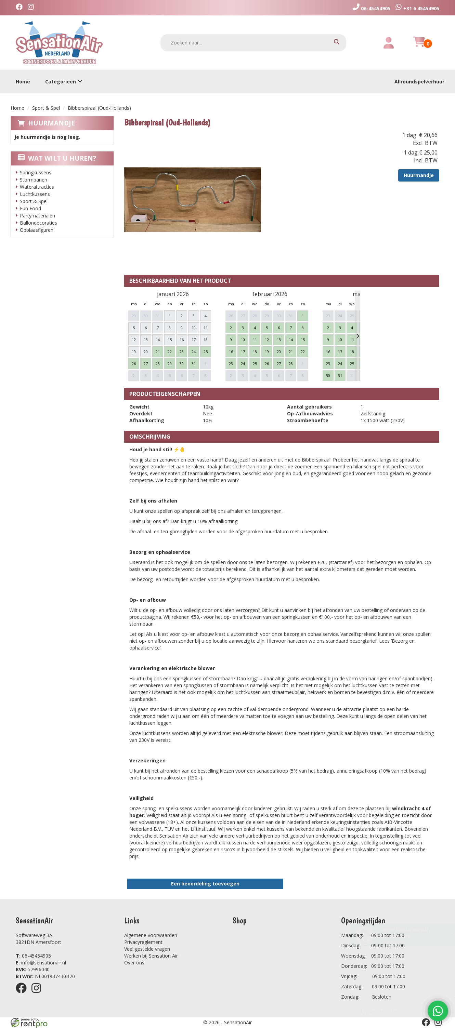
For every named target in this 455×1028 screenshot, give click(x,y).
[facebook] (21, 7)
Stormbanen (33, 179)
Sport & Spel (46, 108)
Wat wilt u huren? (57, 158)
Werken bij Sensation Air (151, 955)
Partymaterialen (37, 215)
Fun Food (30, 208)
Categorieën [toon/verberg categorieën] (64, 81)
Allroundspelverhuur (419, 81)
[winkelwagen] (419, 45)
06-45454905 (33, 955)
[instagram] (32, 7)
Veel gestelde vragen (147, 949)
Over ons (134, 962)
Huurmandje (51, 123)
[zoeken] (336, 42)
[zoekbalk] (253, 42)
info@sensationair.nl (41, 962)
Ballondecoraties (38, 222)
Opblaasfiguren (36, 230)
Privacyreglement (143, 942)
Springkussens (35, 172)
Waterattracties (37, 187)
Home (23, 81)
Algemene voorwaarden (150, 935)
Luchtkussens (35, 194)
